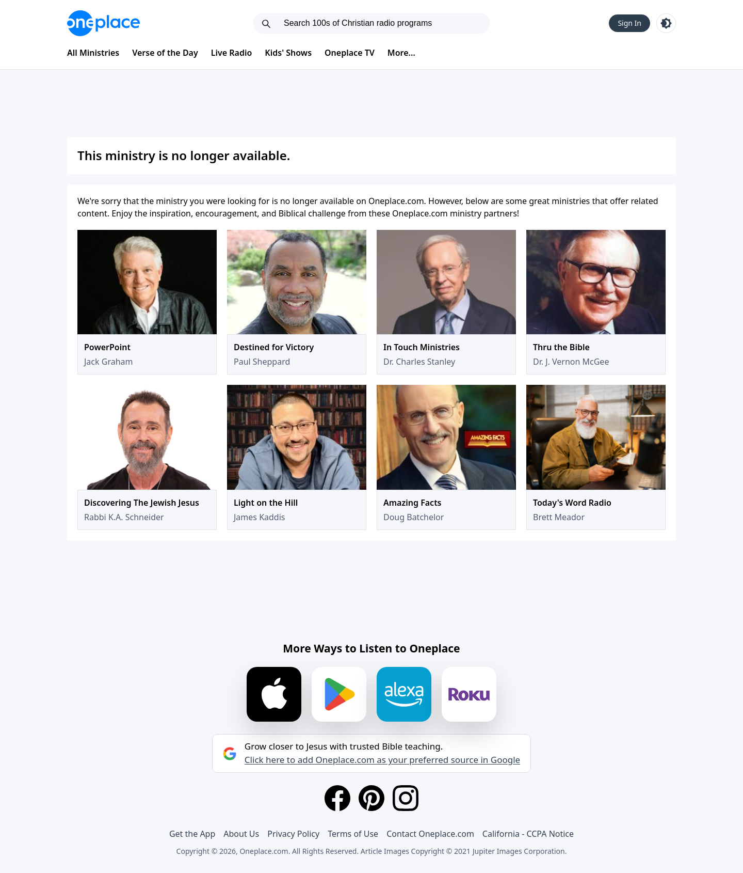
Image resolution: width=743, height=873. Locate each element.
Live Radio (231, 52)
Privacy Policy (293, 833)
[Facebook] (337, 798)
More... (401, 52)
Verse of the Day (165, 52)
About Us (241, 833)
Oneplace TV (350, 52)
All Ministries (93, 52)
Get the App (192, 833)
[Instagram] (405, 798)
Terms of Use (353, 833)
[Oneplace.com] (103, 23)
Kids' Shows (288, 52)
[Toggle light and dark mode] (666, 23)
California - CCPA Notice (528, 833)
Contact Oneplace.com (430, 833)
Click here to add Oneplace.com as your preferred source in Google (382, 760)
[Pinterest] (371, 798)
